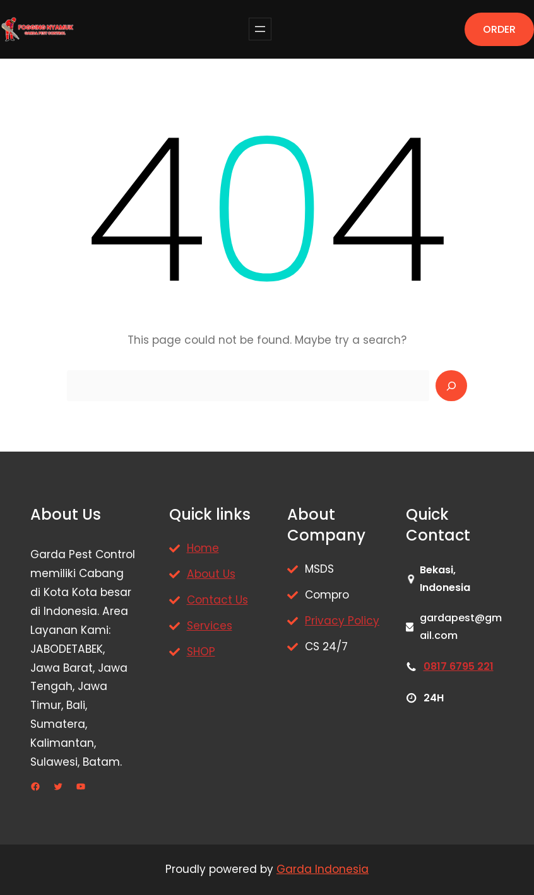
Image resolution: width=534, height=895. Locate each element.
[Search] (451, 386)
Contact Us (217, 599)
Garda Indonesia (322, 869)
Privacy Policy (342, 620)
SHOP (201, 651)
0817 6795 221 (459, 666)
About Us (211, 574)
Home (203, 548)
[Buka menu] (260, 29)
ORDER (499, 29)
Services (209, 625)
